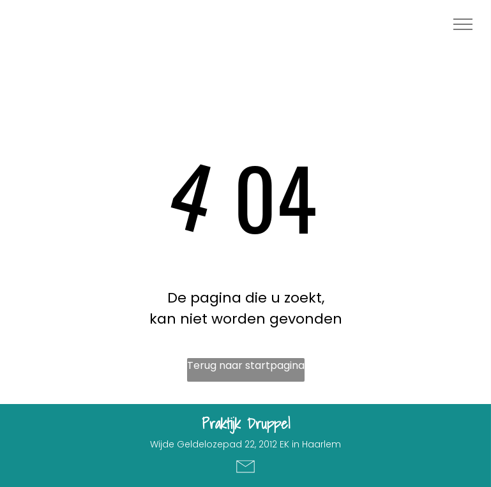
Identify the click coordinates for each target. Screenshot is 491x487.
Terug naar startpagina (246, 365)
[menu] (463, 24)
